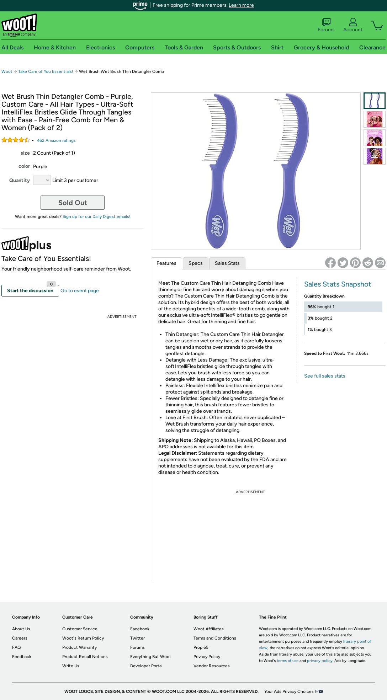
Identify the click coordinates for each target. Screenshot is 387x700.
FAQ (16, 647)
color (24, 166)
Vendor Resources (212, 665)
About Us (21, 628)
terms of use (287, 660)
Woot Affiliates (209, 628)
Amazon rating (56, 140)
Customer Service (79, 628)
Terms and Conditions (215, 638)
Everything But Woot (150, 656)
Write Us (70, 665)
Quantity (19, 180)
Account (352, 25)
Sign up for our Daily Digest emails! (97, 216)
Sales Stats (227, 263)
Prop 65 (201, 647)
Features (166, 263)
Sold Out (72, 202)
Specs (196, 263)
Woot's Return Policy (83, 638)
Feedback (21, 656)
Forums (326, 25)
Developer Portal (146, 665)
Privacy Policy (207, 656)
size (25, 153)
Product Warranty (79, 647)
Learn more (241, 5)
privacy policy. (320, 660)
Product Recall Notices (85, 656)
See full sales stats (324, 376)
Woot (6, 71)
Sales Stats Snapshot (337, 284)
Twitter (137, 638)
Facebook (139, 628)
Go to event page (79, 291)
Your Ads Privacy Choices (289, 691)
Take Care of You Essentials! (46, 71)
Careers (19, 638)
